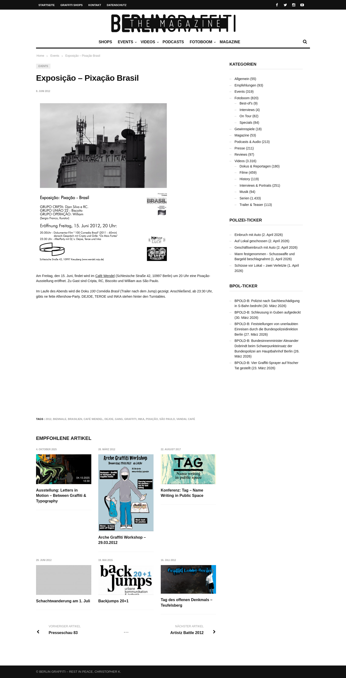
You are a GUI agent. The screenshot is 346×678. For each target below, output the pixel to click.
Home (40, 55)
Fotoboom (202, 42)
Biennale (59, 419)
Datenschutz (117, 5)
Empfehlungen (245, 85)
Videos (149, 42)
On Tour (246, 116)
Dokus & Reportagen (255, 166)
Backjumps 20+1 (113, 601)
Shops (105, 42)
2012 (48, 419)
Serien (244, 198)
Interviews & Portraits (255, 185)
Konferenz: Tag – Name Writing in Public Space (182, 493)
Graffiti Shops (72, 5)
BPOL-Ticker (243, 286)
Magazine (230, 42)
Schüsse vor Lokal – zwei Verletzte (260, 265)
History (245, 179)
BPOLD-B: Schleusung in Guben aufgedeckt (268, 312)
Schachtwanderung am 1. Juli (63, 601)
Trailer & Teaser (251, 205)
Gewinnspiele (245, 129)
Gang (119, 419)
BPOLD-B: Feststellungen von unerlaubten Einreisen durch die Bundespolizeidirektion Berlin (266, 329)
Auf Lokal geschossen (251, 241)
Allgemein (242, 79)
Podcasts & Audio (248, 142)
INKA (141, 419)
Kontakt (94, 5)
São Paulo (167, 419)
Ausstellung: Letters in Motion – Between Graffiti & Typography (61, 495)
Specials (246, 122)
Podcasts (173, 42)
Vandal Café (185, 419)
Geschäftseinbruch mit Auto (255, 247)
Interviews (247, 110)
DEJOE (109, 419)
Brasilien (75, 419)
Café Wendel (105, 276)
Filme (244, 172)
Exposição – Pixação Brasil (82, 55)
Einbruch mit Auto (248, 235)
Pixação (152, 419)
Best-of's (246, 103)
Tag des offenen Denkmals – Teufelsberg (186, 602)
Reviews (241, 154)
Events (127, 42)
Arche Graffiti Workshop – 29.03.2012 (122, 540)
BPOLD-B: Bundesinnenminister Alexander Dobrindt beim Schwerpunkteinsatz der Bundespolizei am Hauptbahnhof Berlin (266, 346)
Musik (244, 192)
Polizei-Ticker (245, 220)
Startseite (46, 5)
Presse (240, 148)
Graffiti (130, 419)
